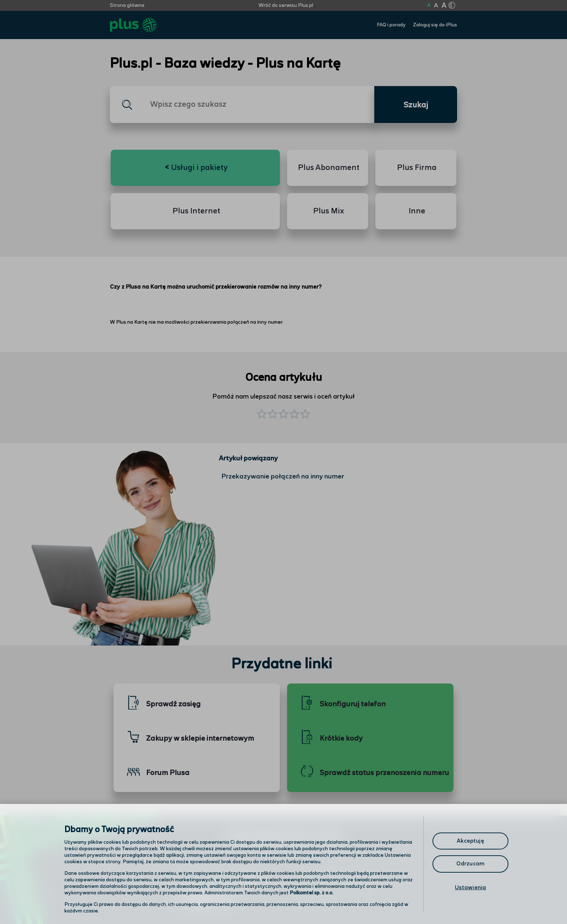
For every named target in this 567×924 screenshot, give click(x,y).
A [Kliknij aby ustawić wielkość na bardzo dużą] (444, 5)
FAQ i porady (391, 25)
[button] (305, 414)
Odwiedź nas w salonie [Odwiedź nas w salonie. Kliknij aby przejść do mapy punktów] (217, 881)
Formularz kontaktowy (335, 882)
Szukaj (416, 105)
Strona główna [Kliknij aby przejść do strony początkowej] (127, 5)
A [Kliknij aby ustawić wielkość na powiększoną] (436, 5)
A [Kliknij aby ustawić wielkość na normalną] (428, 5)
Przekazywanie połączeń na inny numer (282, 476)
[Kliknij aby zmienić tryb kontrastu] (451, 5)
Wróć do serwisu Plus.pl (286, 5)
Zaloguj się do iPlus (435, 25)
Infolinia (314, 900)
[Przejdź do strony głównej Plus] (133, 25)
